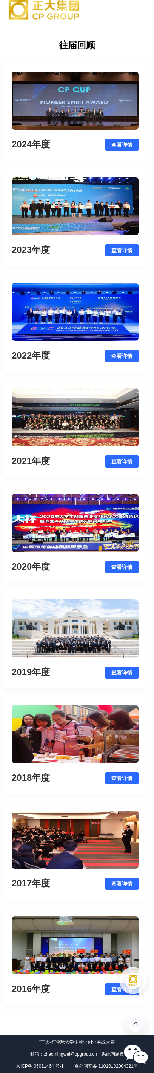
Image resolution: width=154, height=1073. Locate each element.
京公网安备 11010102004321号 (106, 1066)
